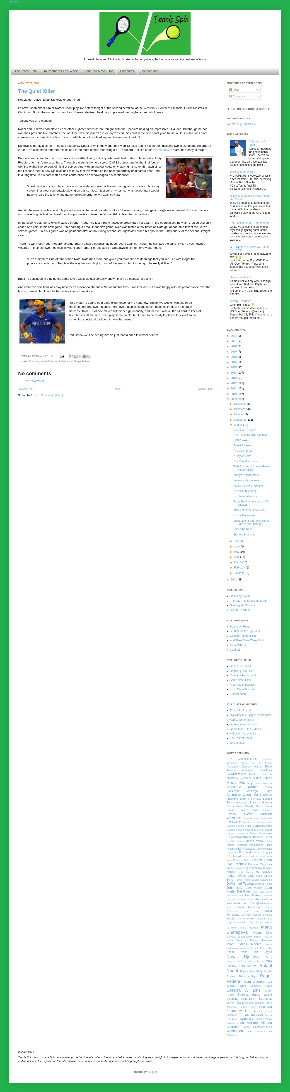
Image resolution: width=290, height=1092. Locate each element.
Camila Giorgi (254, 806)
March (238, 562)
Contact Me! (149, 71)
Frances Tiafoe (241, 860)
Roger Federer (82, 361)
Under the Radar (243, 529)
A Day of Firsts (242, 456)
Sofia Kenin (248, 998)
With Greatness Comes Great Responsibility (251, 468)
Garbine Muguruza (260, 864)
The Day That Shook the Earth (248, 600)
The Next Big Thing (245, 491)
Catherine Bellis (250, 818)
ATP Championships (241, 758)
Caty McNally (265, 818)
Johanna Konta (263, 883)
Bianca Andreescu (261, 802)
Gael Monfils (236, 864)
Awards (257, 794)
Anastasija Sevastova (239, 778)
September (241, 419)
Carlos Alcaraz (262, 810)
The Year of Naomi (241, 738)
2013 (234, 378)
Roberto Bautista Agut (242, 976)
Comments (237, 96)
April (237, 557)
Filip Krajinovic (258, 856)
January (239, 573)
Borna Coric (235, 806)
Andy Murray (240, 782)
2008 (234, 579)
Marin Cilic (262, 932)
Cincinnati (34, 361)
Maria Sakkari (249, 927)
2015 (234, 367)
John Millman (254, 887)
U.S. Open (240, 1019)
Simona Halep (248, 994)
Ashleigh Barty (259, 791)
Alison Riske (263, 766)
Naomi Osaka (237, 952)
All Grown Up (238, 645)
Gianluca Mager (234, 868)
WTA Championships (258, 1027)
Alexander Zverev (239, 766)
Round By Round (240, 666)
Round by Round (240, 596)
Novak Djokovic (49, 361)
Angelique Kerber (242, 787)
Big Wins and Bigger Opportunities (250, 715)
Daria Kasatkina (247, 829)
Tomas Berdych (251, 1014)
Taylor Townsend (254, 1011)
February (240, 567)
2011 (234, 388)
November (240, 409)
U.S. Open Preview (244, 429)
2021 (234, 341)
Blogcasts (127, 71)
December (240, 403)
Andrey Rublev (262, 777)
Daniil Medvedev (255, 825)
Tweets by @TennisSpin (241, 124)
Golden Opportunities (243, 635)
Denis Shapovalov (261, 833)
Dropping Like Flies (241, 671)
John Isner (235, 887)
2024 (234, 335)
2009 (234, 399)
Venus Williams (248, 1023)
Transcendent (238, 694)
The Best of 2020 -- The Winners (249, 223)
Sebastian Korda (261, 985)
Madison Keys (264, 918)
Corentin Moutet (249, 822)
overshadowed (162, 150)
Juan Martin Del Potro (249, 889)
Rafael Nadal (66, 361)
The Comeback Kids (245, 461)
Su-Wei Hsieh (247, 1007)
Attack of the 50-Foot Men (249, 510)
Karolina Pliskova (250, 895)
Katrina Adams (245, 899)
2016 (234, 362)
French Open (262, 860)
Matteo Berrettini (261, 940)
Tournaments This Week (60, 71)
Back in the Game (240, 277)
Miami (231, 944)
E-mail (80, 1061)
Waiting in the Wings (242, 172)
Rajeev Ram (247, 971)
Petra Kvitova (247, 966)
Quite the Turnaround (243, 675)
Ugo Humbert (256, 1019)
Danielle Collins (235, 825)
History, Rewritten (240, 301)
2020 (234, 346)
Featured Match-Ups (99, 71)
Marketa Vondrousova (239, 936)
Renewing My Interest (246, 480)
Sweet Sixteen (242, 445)
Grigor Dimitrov (252, 868)
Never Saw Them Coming (245, 728)
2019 (234, 351)
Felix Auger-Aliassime (238, 856)
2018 (234, 356)
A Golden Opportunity (243, 733)
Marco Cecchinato (252, 922)
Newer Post (26, 389)
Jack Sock (255, 875)
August (238, 424)
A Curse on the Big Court (245, 631)
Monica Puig (245, 948)
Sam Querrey (254, 981)
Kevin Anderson (236, 903)
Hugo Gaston (245, 872)
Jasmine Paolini (243, 880)
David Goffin (264, 829)
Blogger (152, 1071)
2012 (234, 383)
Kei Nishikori (263, 899)
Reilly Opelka (264, 971)
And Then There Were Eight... (248, 640)
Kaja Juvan (258, 891)
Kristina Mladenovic (248, 907)
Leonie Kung (250, 911)
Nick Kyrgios (262, 952)
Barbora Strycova (250, 798)
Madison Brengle (245, 918)
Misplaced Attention (245, 496)
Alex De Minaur (261, 763)
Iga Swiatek (264, 871)
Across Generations (242, 719)
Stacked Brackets (243, 534)
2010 (234, 394)
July (237, 541)
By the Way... (241, 440)
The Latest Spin (25, 71)
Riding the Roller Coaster (248, 485)
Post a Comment (34, 381)
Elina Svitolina (246, 848)
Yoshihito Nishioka (255, 1031)
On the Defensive (243, 515)
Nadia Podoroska (262, 948)
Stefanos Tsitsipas (253, 1002)
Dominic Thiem (262, 837)
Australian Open (239, 794)
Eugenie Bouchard (239, 852)
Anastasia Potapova (260, 774)
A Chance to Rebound (243, 724)
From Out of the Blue (242, 689)
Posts (234, 89)
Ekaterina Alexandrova (250, 844)
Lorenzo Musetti (251, 914)
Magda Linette (234, 922)
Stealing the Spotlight (243, 605)
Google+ (14, 1)
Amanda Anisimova (240, 770)
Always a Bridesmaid (246, 475)
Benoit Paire (242, 802)
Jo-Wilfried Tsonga (240, 883)
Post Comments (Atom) (49, 395)
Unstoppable (237, 742)
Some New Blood (240, 680)
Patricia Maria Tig (254, 961)
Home (116, 389)
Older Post (205, 389)
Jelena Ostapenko (262, 879)
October (239, 414)
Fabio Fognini (263, 852)
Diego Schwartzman (239, 837)
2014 (234, 372)
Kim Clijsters (255, 903)
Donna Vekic (254, 841)
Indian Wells (236, 875)
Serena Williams (244, 990)
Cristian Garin (265, 822)
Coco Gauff (234, 822)
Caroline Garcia (239, 814)
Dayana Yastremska (237, 833)
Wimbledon (235, 1031)
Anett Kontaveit (264, 783)
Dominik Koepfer (235, 841)
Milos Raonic (250, 944)
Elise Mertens (264, 848)
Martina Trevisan (263, 937)
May (237, 551)
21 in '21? (236, 649)
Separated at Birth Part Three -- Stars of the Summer (252, 522)
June (237, 546)
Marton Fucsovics (237, 940)
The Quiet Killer (36, 91)
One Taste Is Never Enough (250, 434)
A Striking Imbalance (242, 684)
